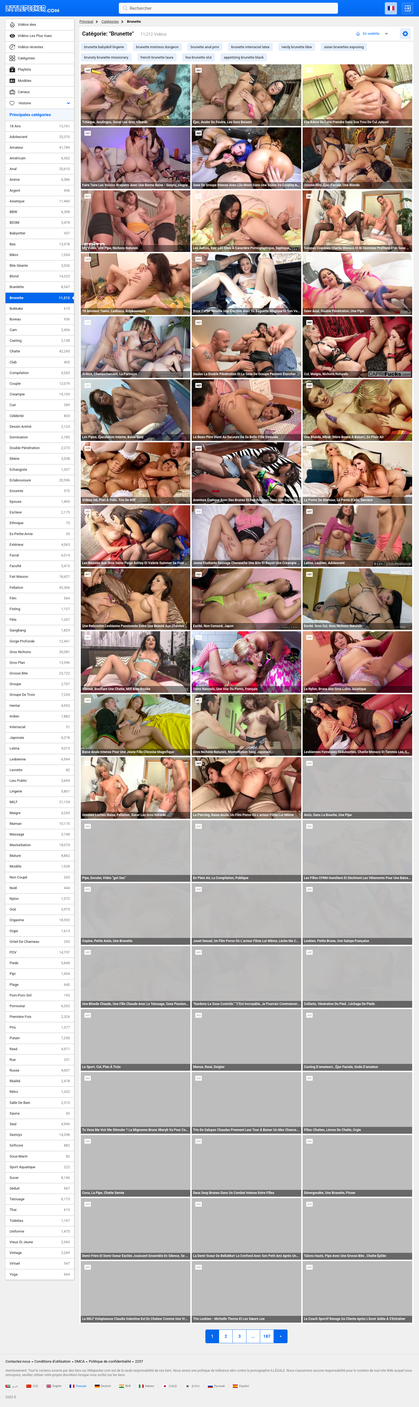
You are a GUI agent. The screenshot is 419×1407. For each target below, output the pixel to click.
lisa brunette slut (198, 57)
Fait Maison (40, 576)
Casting (40, 340)
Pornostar (40, 1006)
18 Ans (40, 126)
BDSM (40, 222)
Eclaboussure (40, 480)
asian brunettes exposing (344, 47)
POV (40, 952)
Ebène (40, 458)
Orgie (40, 931)
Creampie (40, 394)
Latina (40, 748)
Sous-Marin (40, 1156)
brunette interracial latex (250, 47)
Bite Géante (40, 265)
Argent (40, 190)
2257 (139, 1361)
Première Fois (40, 1016)
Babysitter (40, 233)
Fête (40, 619)
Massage (40, 834)
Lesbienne (40, 759)
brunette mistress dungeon (157, 47)
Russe (40, 1070)
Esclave (40, 512)
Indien (40, 716)
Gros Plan (40, 662)
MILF (40, 802)
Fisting (40, 609)
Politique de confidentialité (110, 1361)
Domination (40, 437)
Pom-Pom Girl (40, 995)
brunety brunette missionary (106, 57)
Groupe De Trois (40, 694)
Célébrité (40, 416)
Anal (40, 168)
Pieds (40, 963)
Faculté (40, 566)
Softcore (40, 1145)
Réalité (40, 1081)
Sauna (40, 1113)
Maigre (40, 813)
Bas (40, 244)
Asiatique (40, 201)
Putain (40, 1038)
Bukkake (40, 308)
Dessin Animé (40, 426)
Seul (40, 1124)
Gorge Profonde (40, 641)
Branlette (40, 287)
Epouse (40, 501)
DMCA (80, 1361)
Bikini (40, 254)
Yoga (40, 1274)
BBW (40, 211)
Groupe (40, 684)
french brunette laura (156, 57)
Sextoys (40, 1134)
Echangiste (40, 469)
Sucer (40, 1177)
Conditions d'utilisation (53, 1361)
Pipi (40, 973)
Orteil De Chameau (40, 941)
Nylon (40, 898)
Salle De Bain (40, 1102)
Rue (40, 1059)
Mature (40, 855)
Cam (40, 330)
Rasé (40, 1049)
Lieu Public (40, 780)
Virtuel (40, 1263)
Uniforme (40, 1231)
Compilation (40, 373)
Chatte (40, 351)
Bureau (40, 319)
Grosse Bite (40, 673)
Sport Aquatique (40, 1167)
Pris (40, 1027)
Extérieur (40, 544)
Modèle (40, 866)
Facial (40, 555)
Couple (40, 383)
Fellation (40, 587)
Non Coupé (40, 877)
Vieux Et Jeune (40, 1242)
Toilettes (40, 1220)
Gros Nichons (40, 652)
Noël (40, 888)
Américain (40, 158)
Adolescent (40, 136)
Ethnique (40, 523)
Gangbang (40, 630)
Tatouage (40, 1199)
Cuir (40, 405)
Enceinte (40, 491)
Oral (40, 909)
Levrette (40, 770)
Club (40, 362)
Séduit (40, 1188)
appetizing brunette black (244, 57)
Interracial (40, 727)
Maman (40, 823)
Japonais (40, 737)
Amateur (40, 147)
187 (267, 1336)
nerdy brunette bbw (297, 47)
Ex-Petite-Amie (40, 534)
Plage (40, 984)
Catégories (110, 21)
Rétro (40, 1091)
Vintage (40, 1252)
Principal (86, 21)
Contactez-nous (17, 1361)
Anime (40, 179)
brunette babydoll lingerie (104, 47)
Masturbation (40, 845)
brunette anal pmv (205, 47)
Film (40, 598)
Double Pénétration (40, 448)
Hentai (40, 705)
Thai (40, 1209)
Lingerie (40, 791)
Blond (40, 276)
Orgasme (40, 920)
